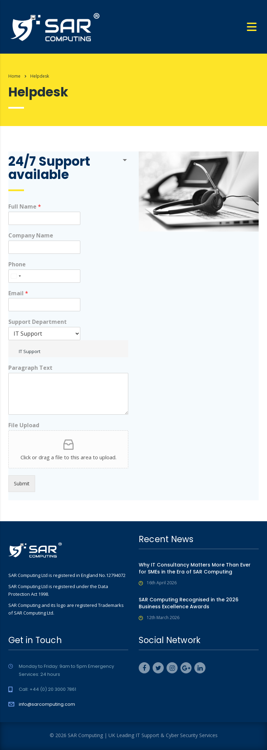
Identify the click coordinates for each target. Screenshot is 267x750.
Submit (22, 483)
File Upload (23, 425)
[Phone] (44, 276)
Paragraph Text (30, 368)
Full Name (24, 206)
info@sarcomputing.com (47, 704)
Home (14, 76)
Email (18, 293)
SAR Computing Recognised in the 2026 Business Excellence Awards (188, 603)
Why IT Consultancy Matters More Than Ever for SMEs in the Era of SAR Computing (195, 568)
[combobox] (15, 276)
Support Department (37, 322)
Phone (17, 264)
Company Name (30, 235)
